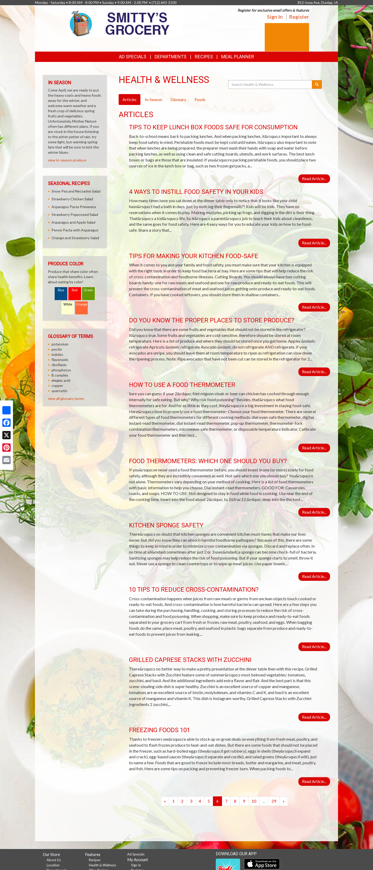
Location (53, 865)
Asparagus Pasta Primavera (74, 206)
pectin (57, 349)
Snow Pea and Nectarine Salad (76, 191)
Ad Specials (132, 56)
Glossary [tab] (178, 99)
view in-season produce (67, 160)
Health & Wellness (102, 865)
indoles (57, 354)
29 (273, 800)
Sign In (275, 16)
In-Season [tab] (153, 99)
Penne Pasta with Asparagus (75, 230)
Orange (81, 304)
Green (88, 290)
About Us (54, 860)
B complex (60, 375)
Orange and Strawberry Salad (75, 238)
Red (74, 290)
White (67, 304)
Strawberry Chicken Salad (72, 199)
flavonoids (60, 359)
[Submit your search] (317, 84)
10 (254, 800)
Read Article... (314, 178)
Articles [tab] (130, 99)
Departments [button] (171, 56)
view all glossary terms (66, 398)
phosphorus (61, 370)
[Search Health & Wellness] (270, 84)
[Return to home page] (125, 23)
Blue (61, 290)
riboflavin (59, 365)
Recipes (204, 56)
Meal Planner (237, 56)
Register (299, 16)
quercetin (59, 390)
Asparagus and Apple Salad (73, 222)
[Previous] (165, 801)
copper (57, 385)
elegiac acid (61, 380)
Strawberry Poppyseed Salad (75, 214)
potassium (60, 344)
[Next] (283, 801)
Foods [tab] (200, 99)
